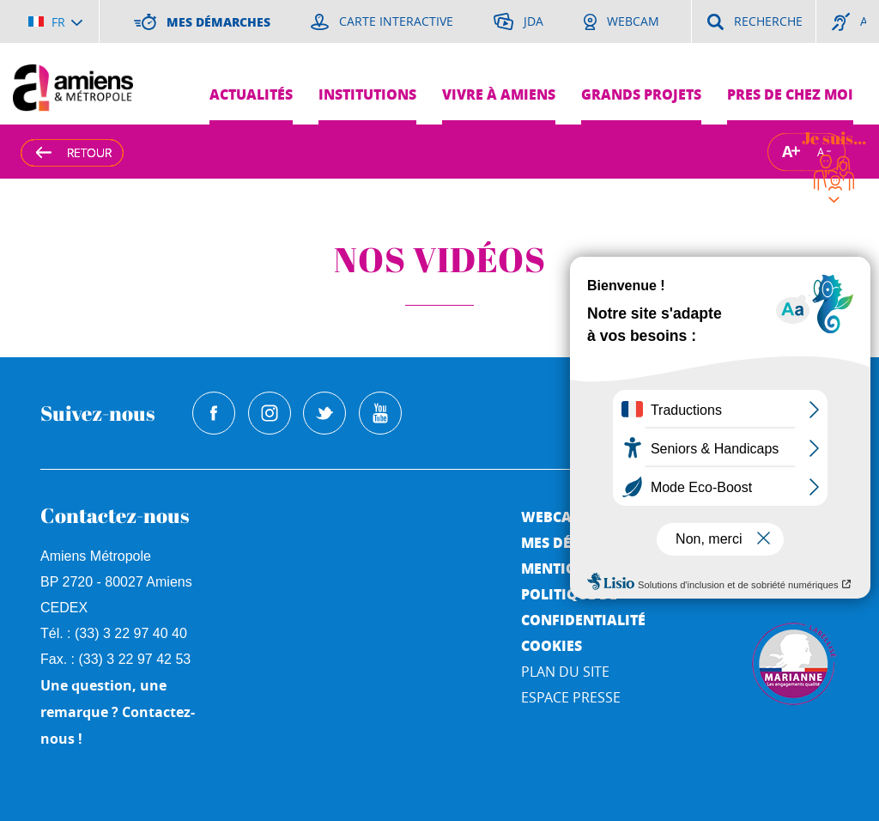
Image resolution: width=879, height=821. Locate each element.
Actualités (251, 94)
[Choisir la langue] (55, 21)
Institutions (367, 94)
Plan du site (565, 671)
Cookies (551, 645)
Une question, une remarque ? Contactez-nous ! (117, 712)
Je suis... (834, 137)
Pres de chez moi (790, 94)
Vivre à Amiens (498, 94)
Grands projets (641, 94)
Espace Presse (571, 697)
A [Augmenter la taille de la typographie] (787, 151)
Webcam (553, 516)
